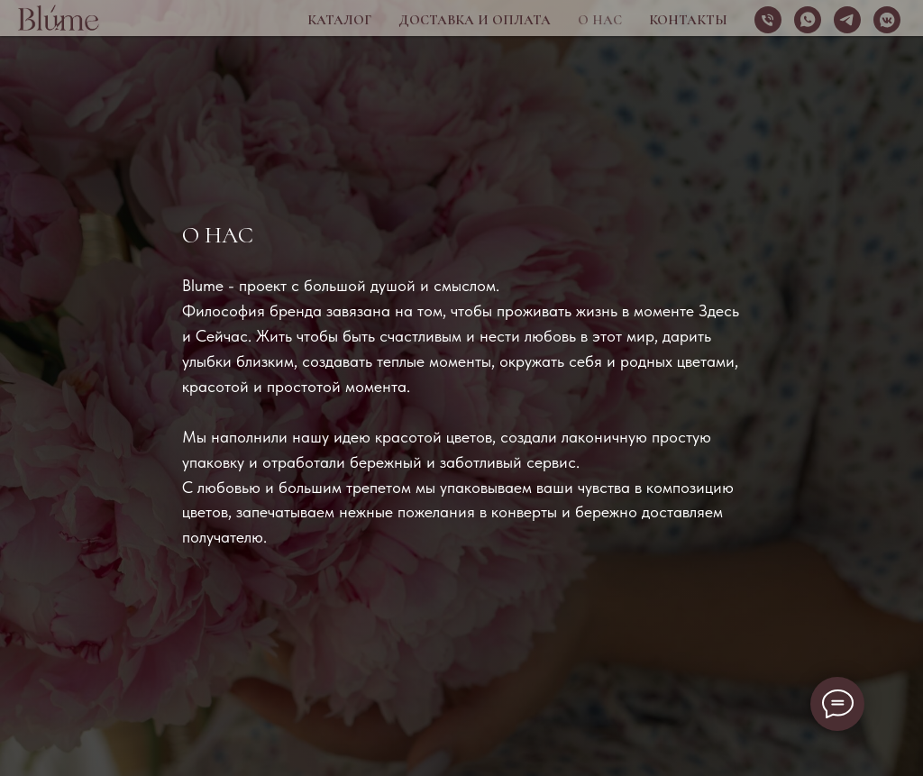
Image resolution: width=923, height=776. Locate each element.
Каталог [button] (339, 20)
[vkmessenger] (886, 19)
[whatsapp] (807, 19)
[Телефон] (767, 19)
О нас (600, 20)
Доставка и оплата (474, 20)
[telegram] (847, 19)
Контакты (688, 20)
